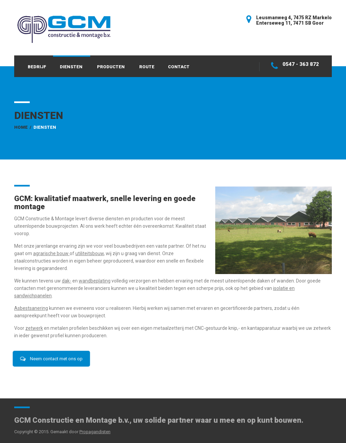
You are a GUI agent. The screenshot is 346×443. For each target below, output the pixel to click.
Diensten (71, 66)
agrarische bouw (51, 253)
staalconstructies (32, 261)
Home (21, 127)
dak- (66, 281)
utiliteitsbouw (89, 253)
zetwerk (34, 328)
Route (146, 66)
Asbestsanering (31, 308)
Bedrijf (37, 66)
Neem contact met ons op (51, 358)
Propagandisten (94, 431)
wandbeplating (94, 281)
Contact (179, 66)
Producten (111, 66)
